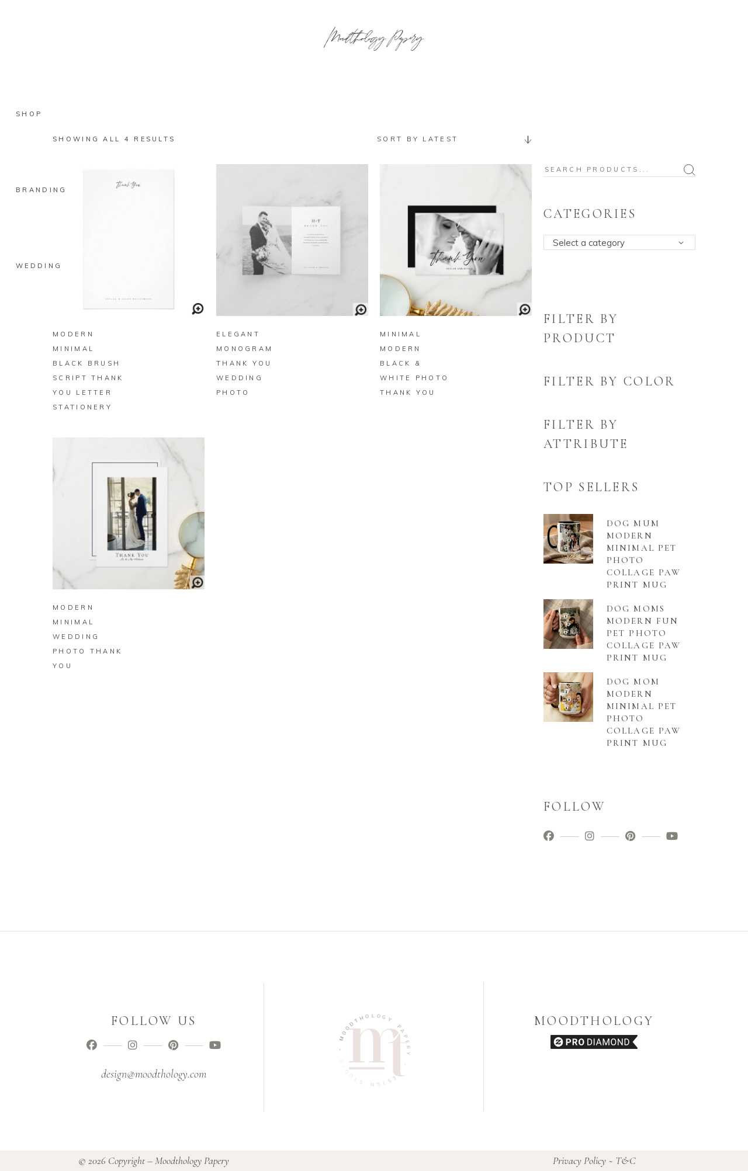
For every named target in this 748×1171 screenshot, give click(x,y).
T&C (625, 1160)
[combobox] (450, 139)
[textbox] (623, 243)
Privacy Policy (579, 1160)
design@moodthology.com (153, 1074)
